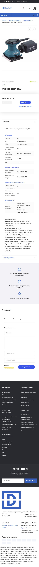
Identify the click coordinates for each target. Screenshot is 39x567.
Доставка (4, 447)
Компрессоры (25, 414)
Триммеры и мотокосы (27, 400)
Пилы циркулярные (7, 397)
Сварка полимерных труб (9, 424)
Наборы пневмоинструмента (29, 424)
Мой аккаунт (37, 15)
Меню (4, 15)
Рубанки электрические (8, 400)
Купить (25, 102)
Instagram (11, 525)
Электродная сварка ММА (9, 417)
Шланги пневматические (28, 427)
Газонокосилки (25, 395)
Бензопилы (24, 397)
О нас (3, 439)
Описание (19, 121)
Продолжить (26, 367)
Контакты (4, 450)
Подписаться (30, 480)
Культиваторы (25, 405)
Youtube (4, 527)
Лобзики (4, 395)
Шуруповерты (6, 392)
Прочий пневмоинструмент (28, 430)
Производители (6, 444)
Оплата (4, 455)
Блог (3, 452)
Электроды (5, 429)
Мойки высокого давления (28, 392)
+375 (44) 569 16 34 (28, 525)
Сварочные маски (7, 427)
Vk (16, 525)
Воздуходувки (25, 402)
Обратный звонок (22, 1)
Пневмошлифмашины (27, 422)
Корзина (35, 8)
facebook (4, 525)
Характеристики (19, 258)
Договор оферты (6, 442)
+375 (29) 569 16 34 (7, 1)
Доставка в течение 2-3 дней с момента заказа (19, 272)
